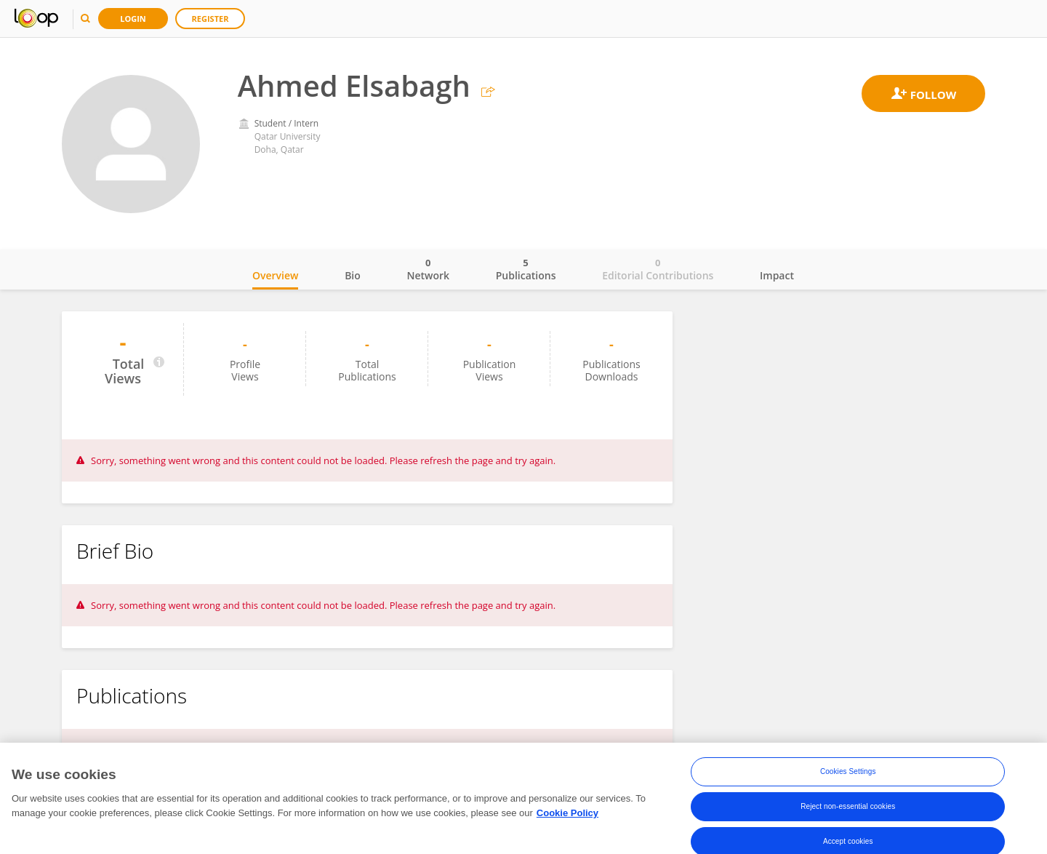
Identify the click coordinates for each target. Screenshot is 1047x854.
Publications (526, 269)
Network (427, 269)
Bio (353, 275)
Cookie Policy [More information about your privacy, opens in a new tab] (567, 817)
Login (133, 18)
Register (210, 18)
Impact (777, 275)
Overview (275, 275)
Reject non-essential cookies (848, 811)
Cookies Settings (848, 776)
